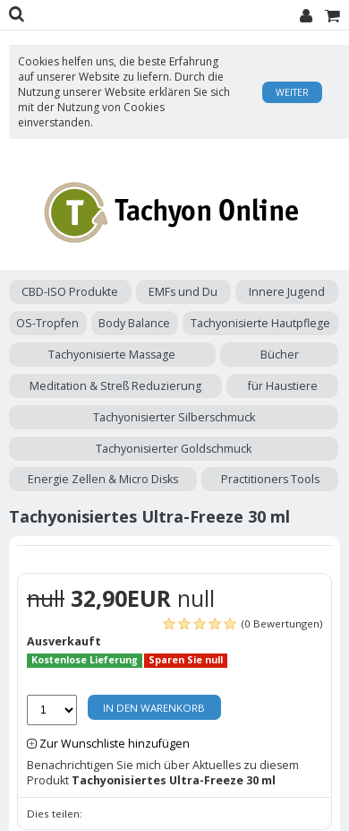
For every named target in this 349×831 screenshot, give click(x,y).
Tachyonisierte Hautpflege (260, 323)
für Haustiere (283, 386)
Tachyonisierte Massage (111, 354)
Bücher (279, 354)
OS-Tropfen (47, 323)
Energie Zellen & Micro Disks (103, 479)
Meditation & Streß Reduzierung (115, 386)
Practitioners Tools (270, 479)
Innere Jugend (287, 291)
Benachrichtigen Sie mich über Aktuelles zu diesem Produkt (163, 772)
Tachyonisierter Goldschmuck (173, 448)
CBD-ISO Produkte (69, 291)
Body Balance (134, 323)
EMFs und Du (183, 291)
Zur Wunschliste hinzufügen (114, 743)
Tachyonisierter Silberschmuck (174, 417)
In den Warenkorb (154, 707)
